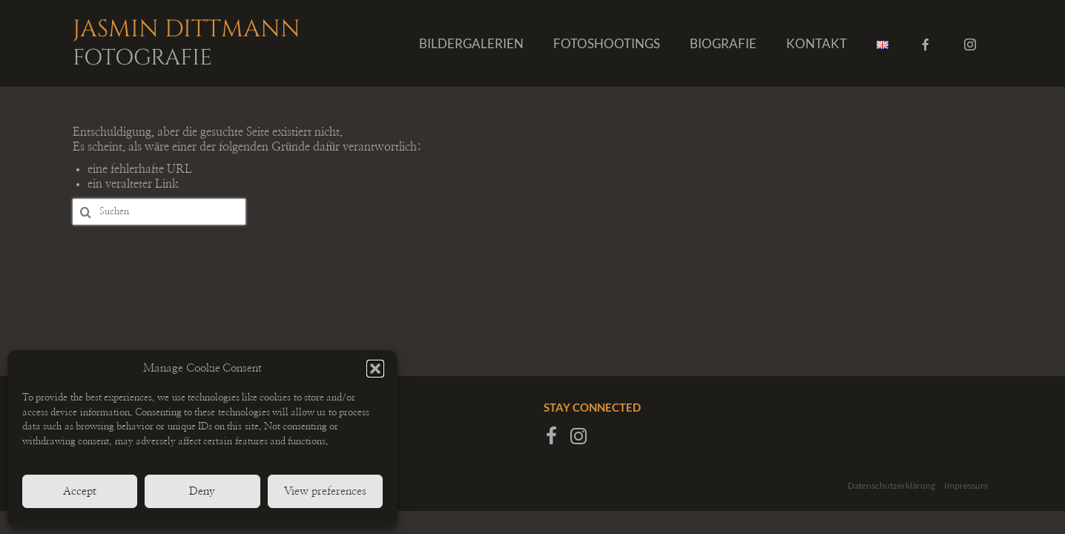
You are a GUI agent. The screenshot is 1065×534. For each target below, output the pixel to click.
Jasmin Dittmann (203, 41)
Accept (79, 491)
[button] (375, 368)
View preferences (325, 491)
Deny (202, 491)
